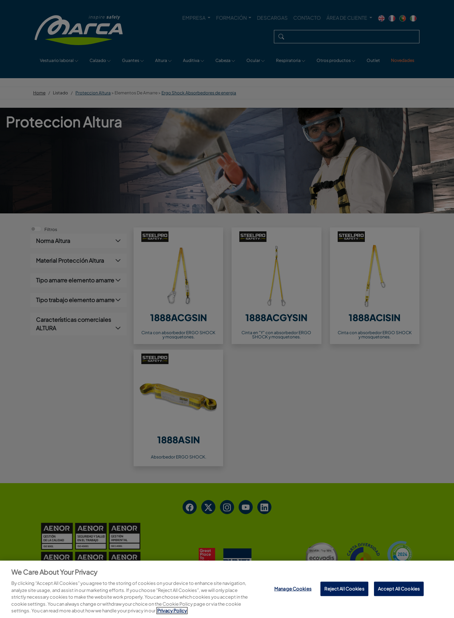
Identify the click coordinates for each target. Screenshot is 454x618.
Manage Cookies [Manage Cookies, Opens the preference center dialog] (293, 588)
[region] (227, 589)
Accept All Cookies (399, 588)
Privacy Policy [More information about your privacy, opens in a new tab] (172, 610)
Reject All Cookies (344, 588)
